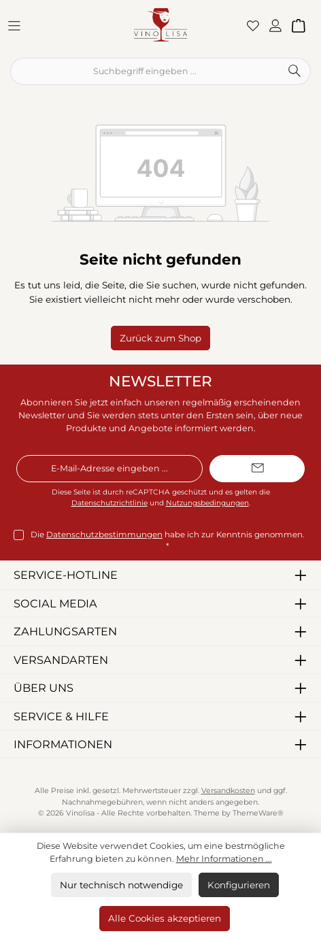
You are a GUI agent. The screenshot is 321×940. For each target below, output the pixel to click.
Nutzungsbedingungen (207, 503)
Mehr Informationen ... (224, 859)
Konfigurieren (238, 884)
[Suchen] (294, 71)
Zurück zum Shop (160, 338)
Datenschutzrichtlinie (109, 503)
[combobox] (144, 71)
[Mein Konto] (279, 25)
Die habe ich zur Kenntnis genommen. (168, 540)
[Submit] (257, 468)
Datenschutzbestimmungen (104, 534)
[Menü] (18, 25)
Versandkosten (228, 790)
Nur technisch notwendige (121, 884)
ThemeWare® (258, 813)
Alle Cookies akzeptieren (164, 918)
